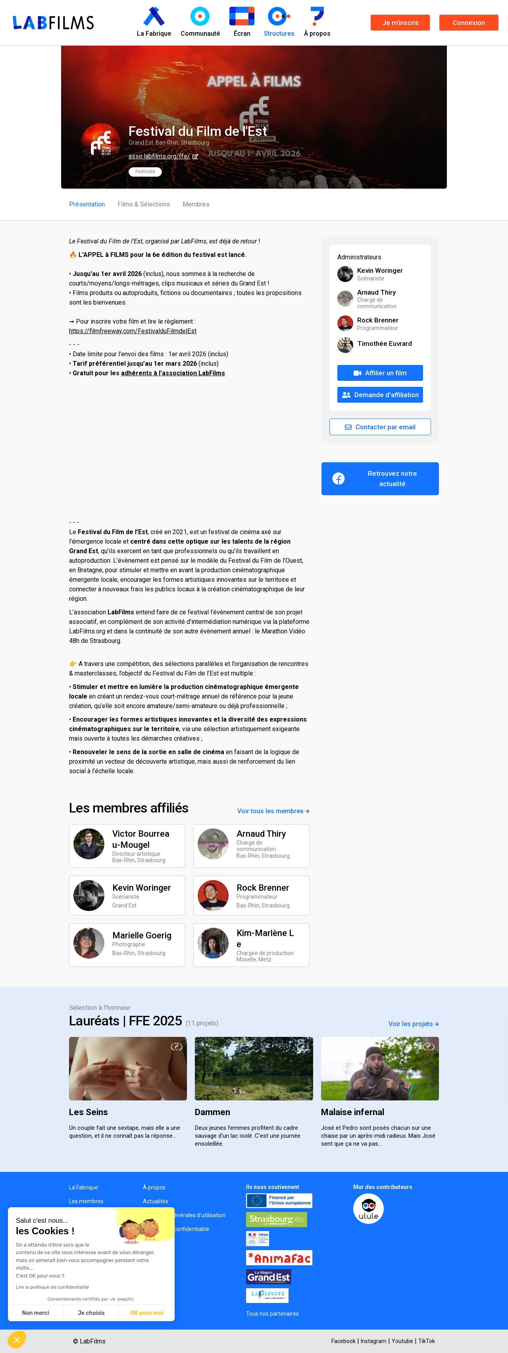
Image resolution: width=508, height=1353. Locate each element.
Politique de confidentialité (176, 1229)
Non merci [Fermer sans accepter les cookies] (35, 1313)
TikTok (426, 1341)
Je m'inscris (400, 23)
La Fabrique (83, 1187)
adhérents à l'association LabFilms (173, 373)
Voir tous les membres (273, 811)
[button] (16, 1339)
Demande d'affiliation (380, 395)
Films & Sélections (143, 204)
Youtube (402, 1341)
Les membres (86, 1201)
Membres (196, 204)
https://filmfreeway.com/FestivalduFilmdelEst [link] (132, 331)
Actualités (155, 1201)
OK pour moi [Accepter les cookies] (147, 1313)
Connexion (469, 23)
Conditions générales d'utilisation (184, 1215)
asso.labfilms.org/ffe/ (159, 156)
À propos (154, 1187)
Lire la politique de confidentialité (52, 1287)
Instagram (374, 1341)
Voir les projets (414, 1024)
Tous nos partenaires (272, 1314)
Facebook (343, 1341)
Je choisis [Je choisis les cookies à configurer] (91, 1313)
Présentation (87, 204)
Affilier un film (380, 373)
